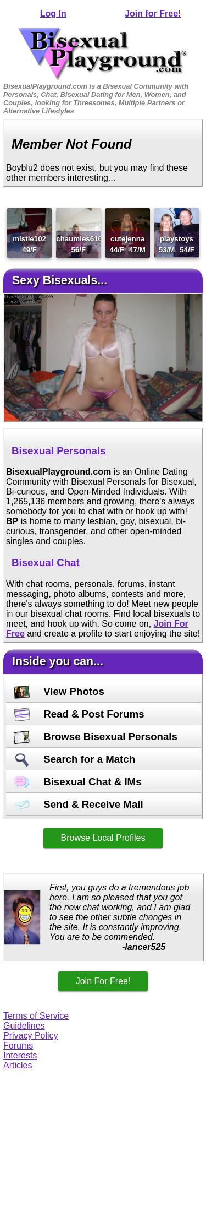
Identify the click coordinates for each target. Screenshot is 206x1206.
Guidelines (24, 1025)
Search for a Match (74, 759)
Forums (18, 1045)
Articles (17, 1065)
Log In (53, 13)
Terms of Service (36, 1015)
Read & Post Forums (79, 714)
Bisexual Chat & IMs (78, 781)
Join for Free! (153, 13)
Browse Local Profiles (103, 838)
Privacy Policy (30, 1035)
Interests (20, 1055)
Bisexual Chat (46, 562)
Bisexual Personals (59, 451)
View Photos (59, 691)
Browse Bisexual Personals (95, 736)
